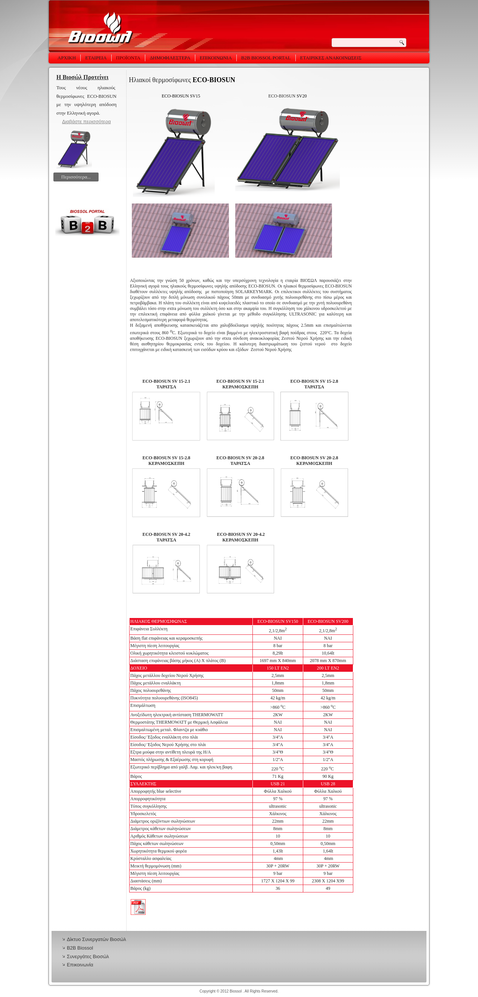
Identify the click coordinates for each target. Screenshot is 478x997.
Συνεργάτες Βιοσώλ (88, 956)
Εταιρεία (95, 57)
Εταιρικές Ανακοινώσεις (330, 57)
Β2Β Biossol (80, 948)
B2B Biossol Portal (266, 57)
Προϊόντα (128, 57)
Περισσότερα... (76, 177)
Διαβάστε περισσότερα (86, 121)
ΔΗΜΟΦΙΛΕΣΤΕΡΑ (170, 57)
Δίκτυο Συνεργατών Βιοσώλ (96, 939)
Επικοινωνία (216, 57)
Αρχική (67, 57)
